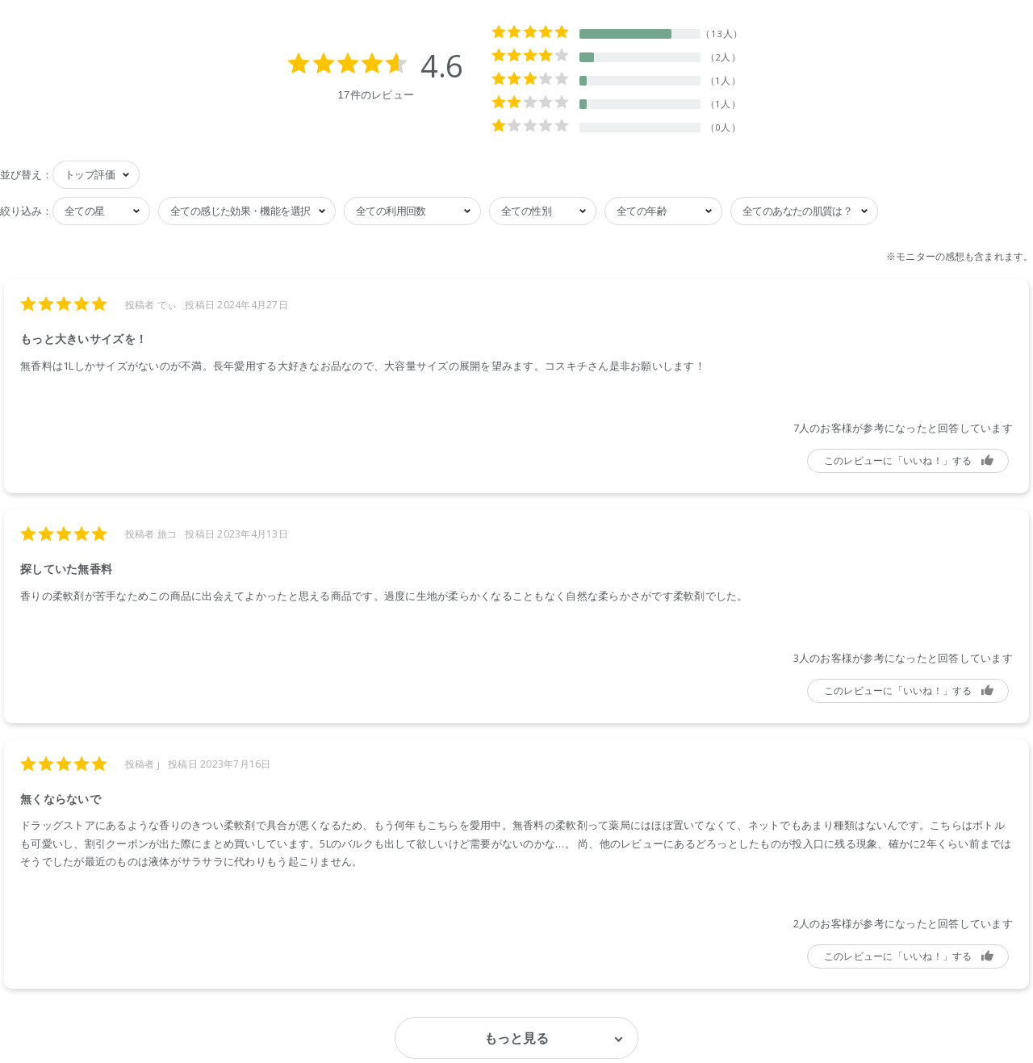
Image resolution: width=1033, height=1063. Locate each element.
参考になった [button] (908, 461)
